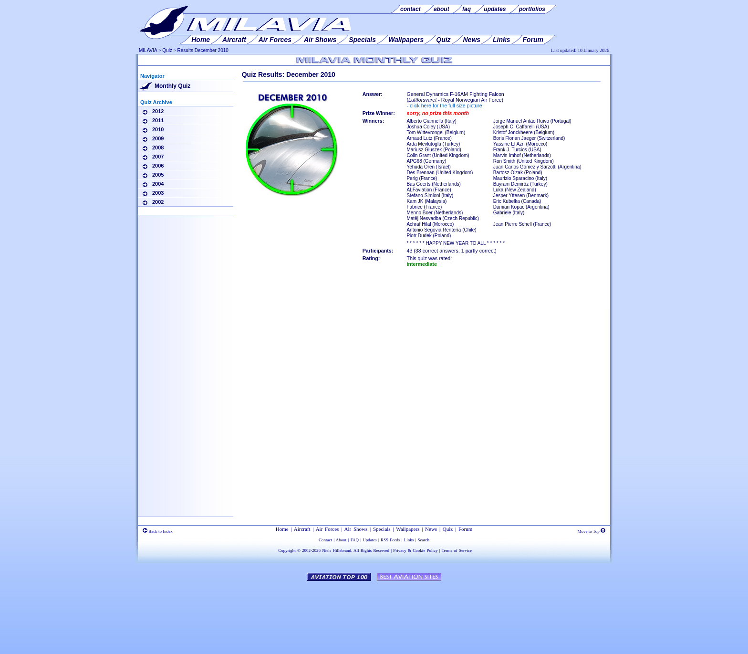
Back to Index (158, 531)
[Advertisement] (185, 367)
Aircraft (302, 529)
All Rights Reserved (371, 550)
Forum (465, 529)
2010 (158, 129)
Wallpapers (407, 529)
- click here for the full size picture (444, 105)
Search (424, 540)
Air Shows (356, 529)
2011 (158, 120)
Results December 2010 (203, 50)
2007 (158, 156)
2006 (158, 166)
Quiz (167, 50)
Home (282, 529)
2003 (158, 193)
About (341, 540)
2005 (158, 175)
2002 (158, 202)
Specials (382, 529)
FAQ (355, 540)
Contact (325, 540)
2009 (158, 138)
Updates (370, 540)
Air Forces (327, 529)
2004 (158, 184)
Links (409, 540)
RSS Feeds (390, 540)
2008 (158, 147)
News (431, 529)
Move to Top (591, 531)
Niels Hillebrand (336, 550)
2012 (158, 111)
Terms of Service (457, 550)
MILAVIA (148, 50)
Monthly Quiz (172, 86)
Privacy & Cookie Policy (415, 550)
